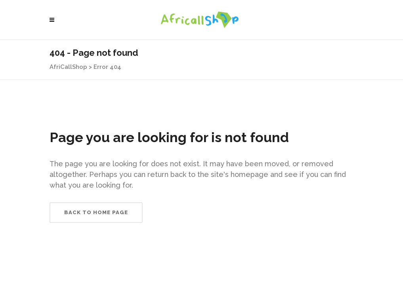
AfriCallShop (68, 66)
